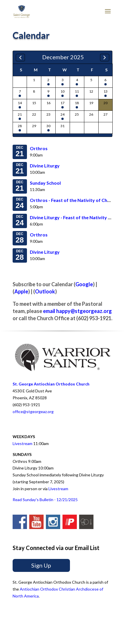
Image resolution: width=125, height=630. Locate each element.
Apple (21, 291)
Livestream (22, 443)
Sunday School (45, 183)
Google (84, 284)
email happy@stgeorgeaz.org (77, 311)
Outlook (45, 291)
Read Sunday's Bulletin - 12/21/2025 (45, 499)
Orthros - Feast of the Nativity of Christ (72, 200)
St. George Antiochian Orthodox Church (51, 383)
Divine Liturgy (45, 165)
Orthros (39, 148)
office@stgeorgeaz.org (33, 411)
